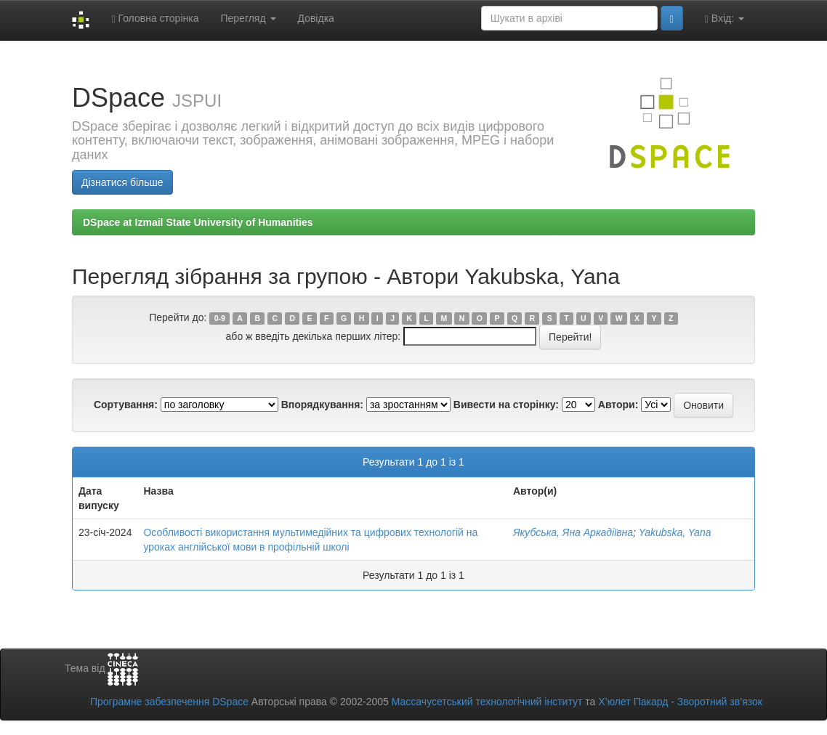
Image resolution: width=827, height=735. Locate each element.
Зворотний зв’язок (719, 701)
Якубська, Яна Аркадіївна (573, 532)
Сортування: (126, 404)
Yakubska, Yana (675, 532)
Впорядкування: (322, 404)
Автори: (618, 404)
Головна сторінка (154, 18)
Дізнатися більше (122, 182)
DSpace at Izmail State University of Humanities (198, 222)
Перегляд (247, 18)
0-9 (219, 318)
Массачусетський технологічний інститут (487, 701)
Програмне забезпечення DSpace (169, 701)
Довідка (316, 18)
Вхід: (724, 18)
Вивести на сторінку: (506, 404)
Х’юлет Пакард (633, 701)
